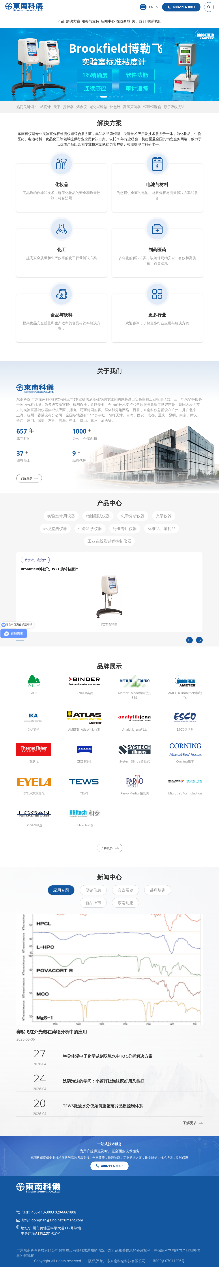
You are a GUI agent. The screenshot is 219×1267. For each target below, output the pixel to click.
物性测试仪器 (98, 516)
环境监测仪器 (55, 528)
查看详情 (109, 624)
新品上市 (93, 902)
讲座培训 (158, 890)
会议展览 (125, 890)
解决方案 (73, 21)
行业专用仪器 (125, 528)
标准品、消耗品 (162, 528)
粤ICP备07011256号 (169, 1260)
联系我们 (154, 21)
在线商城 (123, 21)
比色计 (115, 106)
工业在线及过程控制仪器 (109, 541)
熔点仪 (81, 106)
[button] (97, 97)
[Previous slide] (189, 640)
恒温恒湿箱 (152, 106)
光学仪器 (164, 516)
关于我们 (139, 21)
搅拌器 (68, 106)
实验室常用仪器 (61, 516)
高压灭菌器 (132, 106)
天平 (56, 106)
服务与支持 (90, 21)
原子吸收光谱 (174, 106)
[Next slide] (199, 640)
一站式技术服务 (109, 1143)
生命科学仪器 (90, 528)
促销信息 (93, 890)
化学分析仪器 (133, 516)
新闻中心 (108, 21)
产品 (61, 21)
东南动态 (125, 902)
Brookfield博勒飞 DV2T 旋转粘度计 (49, 569)
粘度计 (45, 106)
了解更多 (29, 478)
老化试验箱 (98, 106)
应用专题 (61, 890)
